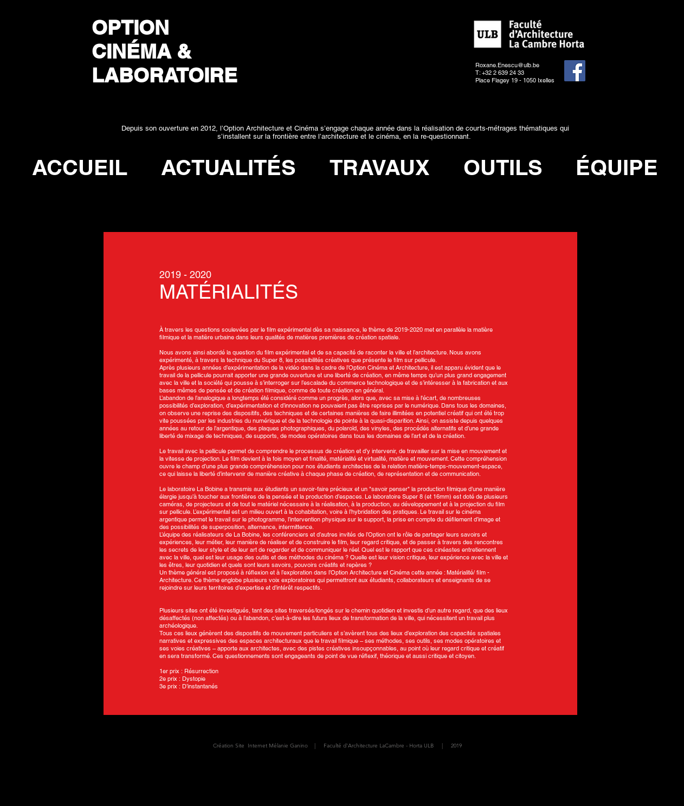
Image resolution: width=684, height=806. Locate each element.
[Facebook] (574, 70)
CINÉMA (131, 51)
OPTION (133, 27)
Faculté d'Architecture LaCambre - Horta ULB (379, 745)
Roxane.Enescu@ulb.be (507, 65)
